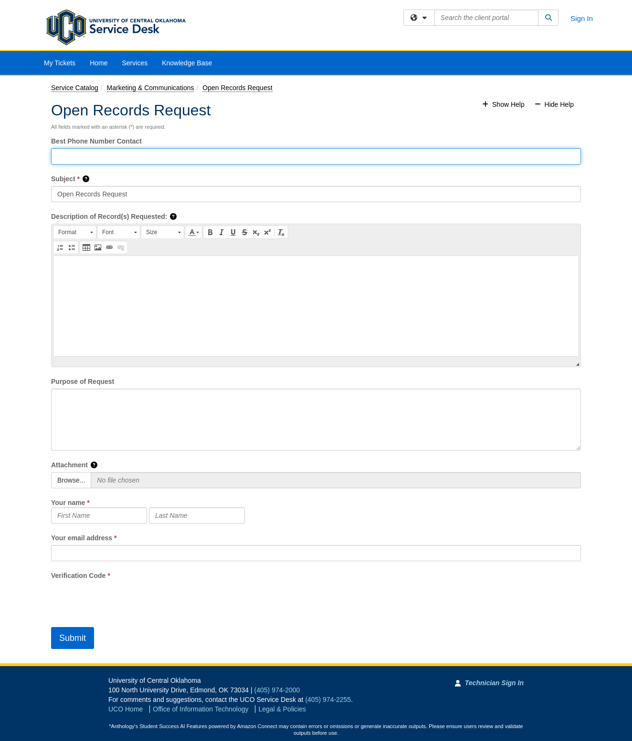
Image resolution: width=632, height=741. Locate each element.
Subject (63, 179)
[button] (86, 179)
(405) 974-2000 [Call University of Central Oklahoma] (277, 690)
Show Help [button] (504, 104)
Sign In (581, 18)
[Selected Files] (336, 480)
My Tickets (59, 63)
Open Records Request (237, 88)
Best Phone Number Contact (96, 141)
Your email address (81, 538)
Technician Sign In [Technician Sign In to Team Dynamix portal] (494, 683)
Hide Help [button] (554, 104)
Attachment (69, 465)
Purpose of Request (82, 381)
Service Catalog (74, 88)
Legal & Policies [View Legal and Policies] (282, 709)
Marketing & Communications (150, 88)
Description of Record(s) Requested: (109, 216)
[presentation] (123, 599)
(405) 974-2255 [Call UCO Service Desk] (328, 699)
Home (98, 63)
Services (134, 63)
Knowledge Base (187, 63)
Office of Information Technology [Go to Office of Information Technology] (200, 709)
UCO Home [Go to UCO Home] (125, 709)
